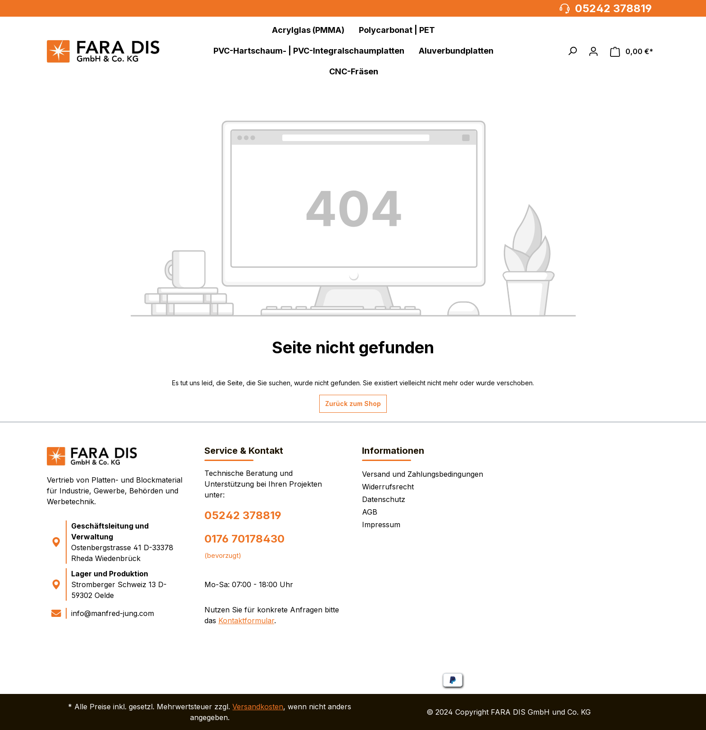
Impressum (381, 524)
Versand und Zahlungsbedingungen (422, 474)
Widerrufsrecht (388, 486)
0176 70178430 (244, 538)
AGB (369, 511)
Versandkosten (257, 706)
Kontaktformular (246, 620)
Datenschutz (383, 499)
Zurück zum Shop (353, 403)
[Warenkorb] (631, 51)
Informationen (393, 450)
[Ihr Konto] (593, 51)
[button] (572, 50)
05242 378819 (242, 515)
